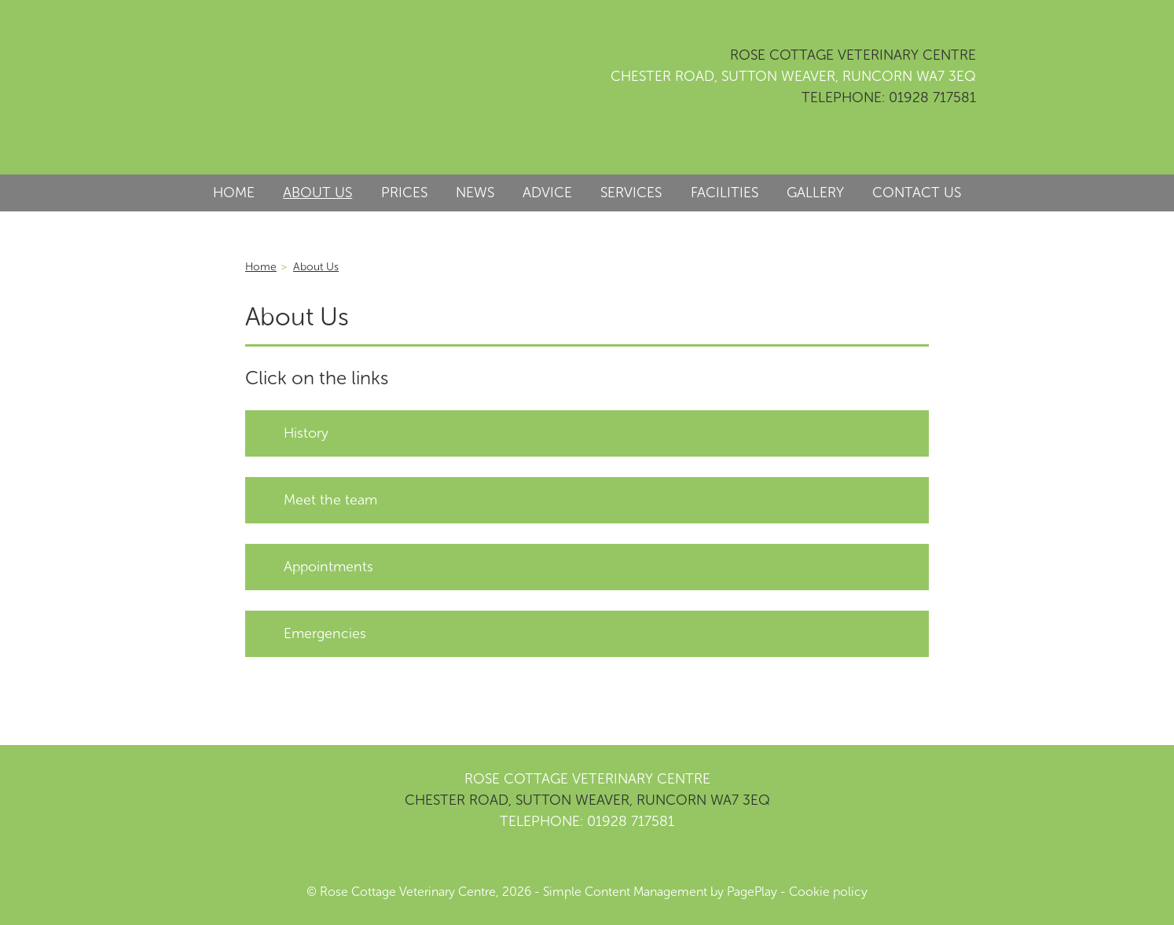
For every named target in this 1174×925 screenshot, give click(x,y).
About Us (316, 266)
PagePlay (752, 891)
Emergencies (325, 633)
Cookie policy (828, 891)
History (306, 433)
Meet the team (330, 499)
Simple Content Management (625, 891)
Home (261, 266)
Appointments (328, 566)
